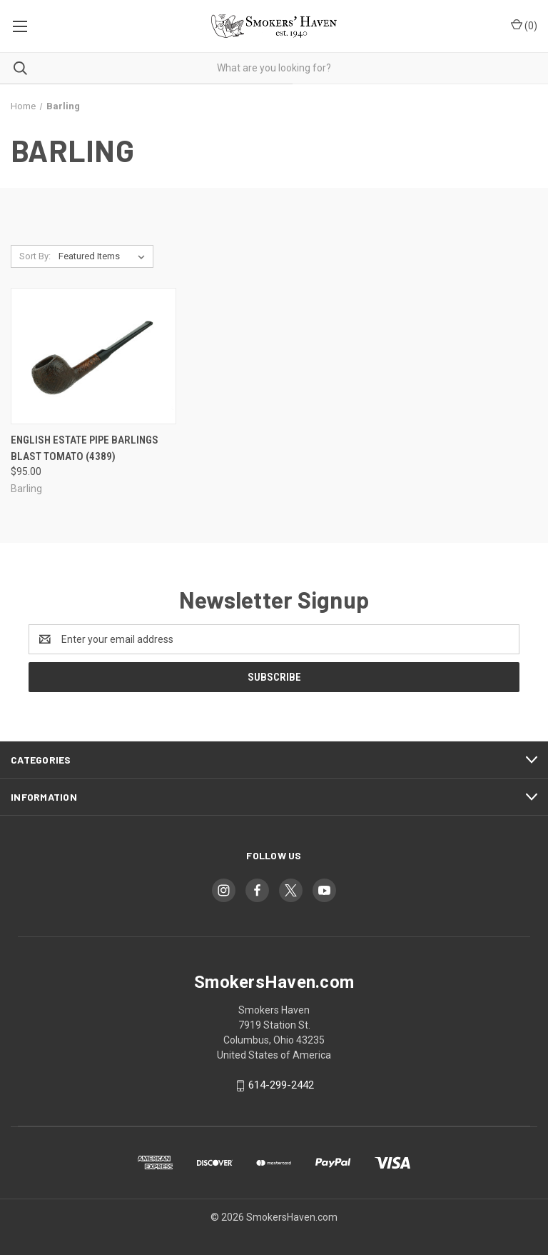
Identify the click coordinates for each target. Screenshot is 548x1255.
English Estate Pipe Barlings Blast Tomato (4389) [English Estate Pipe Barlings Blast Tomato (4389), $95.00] (84, 448)
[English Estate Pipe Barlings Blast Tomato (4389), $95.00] (93, 356)
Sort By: (35, 256)
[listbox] (104, 256)
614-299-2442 (281, 1085)
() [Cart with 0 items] (524, 25)
